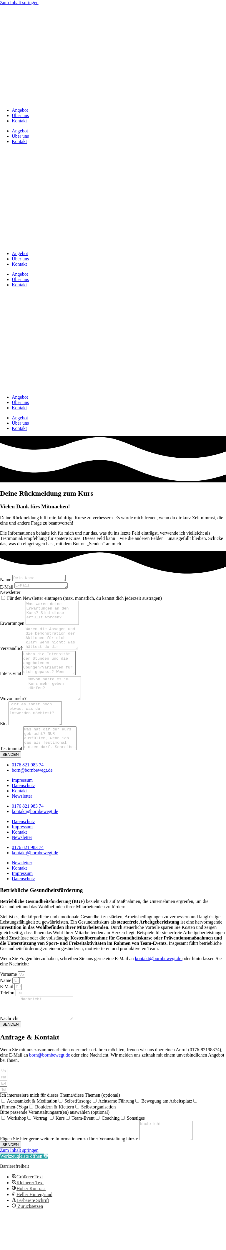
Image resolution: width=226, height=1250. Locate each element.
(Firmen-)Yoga (14, 1139)
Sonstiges (136, 1150)
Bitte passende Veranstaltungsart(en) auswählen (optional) (54, 1144)
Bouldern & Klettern (54, 1139)
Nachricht (10, 1051)
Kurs (60, 1150)
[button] (24, 1192)
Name (6, 580)
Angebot (20, 110)
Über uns (20, 115)
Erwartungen (13, 629)
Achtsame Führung (116, 1133)
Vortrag (41, 1150)
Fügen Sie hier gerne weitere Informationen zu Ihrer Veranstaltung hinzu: (69, 1174)
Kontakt (19, 120)
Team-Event (83, 1150)
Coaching (110, 1150)
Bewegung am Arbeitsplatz (166, 1133)
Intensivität (11, 688)
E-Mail (7, 588)
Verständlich (12, 658)
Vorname (9, 1002)
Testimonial (11, 776)
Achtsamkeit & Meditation (32, 1133)
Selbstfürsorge (78, 1133)
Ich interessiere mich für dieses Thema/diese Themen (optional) (60, 1127)
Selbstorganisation (98, 1139)
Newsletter (10, 594)
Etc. (4, 747)
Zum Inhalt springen (19, 2)
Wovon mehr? (14, 717)
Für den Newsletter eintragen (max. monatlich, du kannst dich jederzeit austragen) (84, 599)
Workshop (16, 1150)
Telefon (8, 1021)
